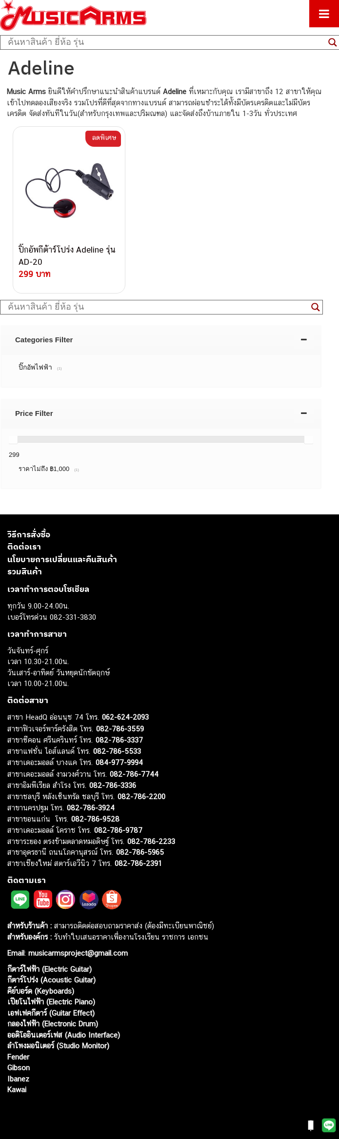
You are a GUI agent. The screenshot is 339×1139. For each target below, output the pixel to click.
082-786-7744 (134, 773)
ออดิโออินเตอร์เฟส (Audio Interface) (63, 1034)
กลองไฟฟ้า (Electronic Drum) (52, 1024)
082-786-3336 (112, 785)
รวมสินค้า (24, 571)
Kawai (16, 1089)
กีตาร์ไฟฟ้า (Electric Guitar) (49, 968)
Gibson (18, 1067)
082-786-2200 (141, 796)
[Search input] (165, 42)
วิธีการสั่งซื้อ (28, 534)
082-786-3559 (120, 728)
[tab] (160, 339)
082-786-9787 (118, 830)
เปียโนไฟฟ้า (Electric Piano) (51, 1002)
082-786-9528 (95, 818)
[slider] (13, 439)
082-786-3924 (91, 808)
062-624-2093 (125, 717)
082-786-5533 (117, 750)
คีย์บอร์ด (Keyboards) (40, 990)
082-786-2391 (138, 863)
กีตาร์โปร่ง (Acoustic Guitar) (51, 980)
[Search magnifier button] (315, 307)
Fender (18, 1056)
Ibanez (18, 1078)
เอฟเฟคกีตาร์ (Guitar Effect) (51, 1012)
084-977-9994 (119, 762)
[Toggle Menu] (324, 13)
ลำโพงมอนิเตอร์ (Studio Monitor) (58, 1045)
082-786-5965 (140, 852)
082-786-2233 (151, 841)
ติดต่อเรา (24, 546)
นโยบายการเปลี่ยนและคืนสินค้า (62, 558)
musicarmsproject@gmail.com (77, 952)
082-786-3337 (119, 740)
